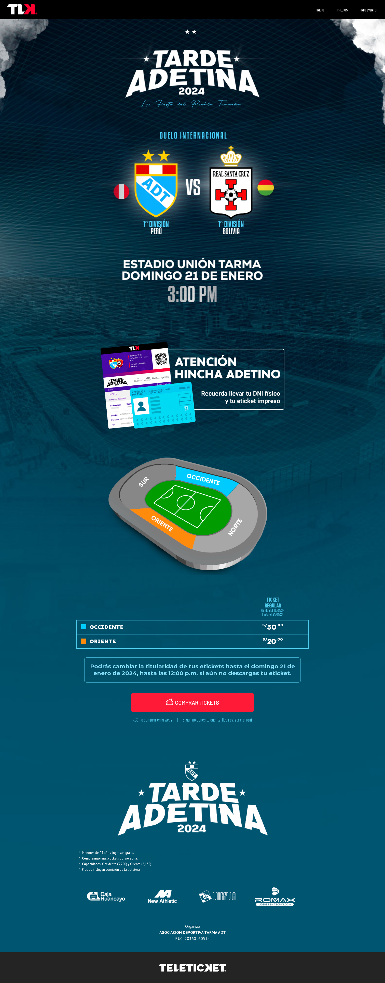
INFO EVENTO (369, 9)
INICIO (321, 9)
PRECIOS (342, 9)
